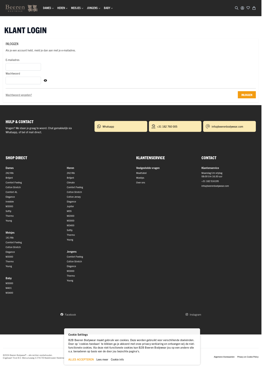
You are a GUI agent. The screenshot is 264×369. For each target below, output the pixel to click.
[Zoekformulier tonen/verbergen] (237, 8)
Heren (70, 167)
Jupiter (70, 206)
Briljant (9, 177)
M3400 (9, 292)
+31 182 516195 (210, 181)
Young (9, 220)
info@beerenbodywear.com (215, 185)
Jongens (71, 251)
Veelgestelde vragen (148, 167)
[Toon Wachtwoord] (45, 80)
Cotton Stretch (13, 187)
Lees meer (102, 359)
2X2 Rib (10, 172)
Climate (71, 182)
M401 (9, 287)
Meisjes (10, 232)
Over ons (140, 182)
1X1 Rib (10, 237)
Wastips (140, 177)
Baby (9, 278)
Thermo (10, 215)
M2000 (70, 215)
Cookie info (117, 359)
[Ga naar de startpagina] (21, 8)
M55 (69, 210)
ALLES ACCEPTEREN (81, 359)
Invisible (10, 201)
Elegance (10, 196)
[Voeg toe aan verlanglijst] (248, 8)
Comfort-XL (11, 191)
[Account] (242, 8)
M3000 (9, 206)
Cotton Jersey (74, 196)
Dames (10, 167)
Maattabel (141, 172)
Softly (8, 210)
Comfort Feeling (14, 182)
